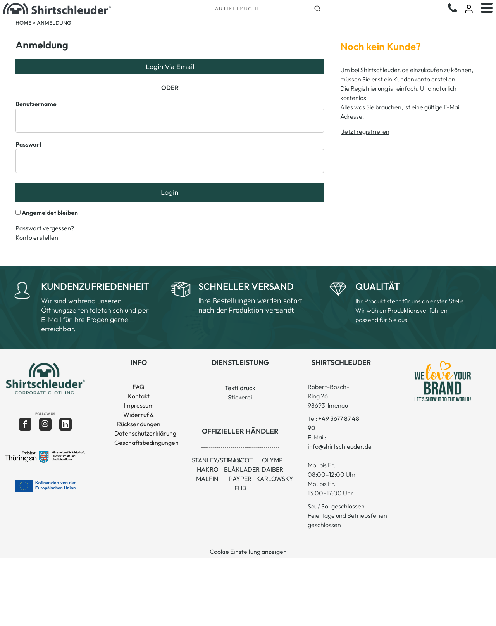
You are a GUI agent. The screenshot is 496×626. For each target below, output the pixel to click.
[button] (45, 378)
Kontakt (139, 396)
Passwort (28, 144)
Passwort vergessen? (45, 228)
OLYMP (272, 460)
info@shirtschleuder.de (340, 446)
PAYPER (240, 478)
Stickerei (240, 397)
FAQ (139, 387)
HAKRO (208, 469)
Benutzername (36, 104)
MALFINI (208, 478)
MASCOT (240, 460)
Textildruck (240, 388)
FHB (240, 488)
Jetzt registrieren (365, 131)
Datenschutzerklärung (145, 433)
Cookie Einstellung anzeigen (248, 551)
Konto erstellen (37, 237)
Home (23, 22)
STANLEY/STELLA (216, 460)
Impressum (139, 405)
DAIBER (272, 469)
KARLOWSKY (274, 478)
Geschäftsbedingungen (146, 442)
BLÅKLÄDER (242, 469)
